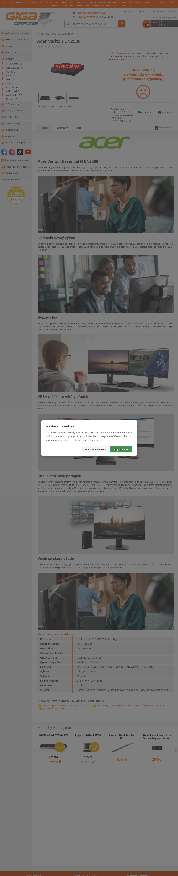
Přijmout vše (121, 449)
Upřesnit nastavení (95, 449)
